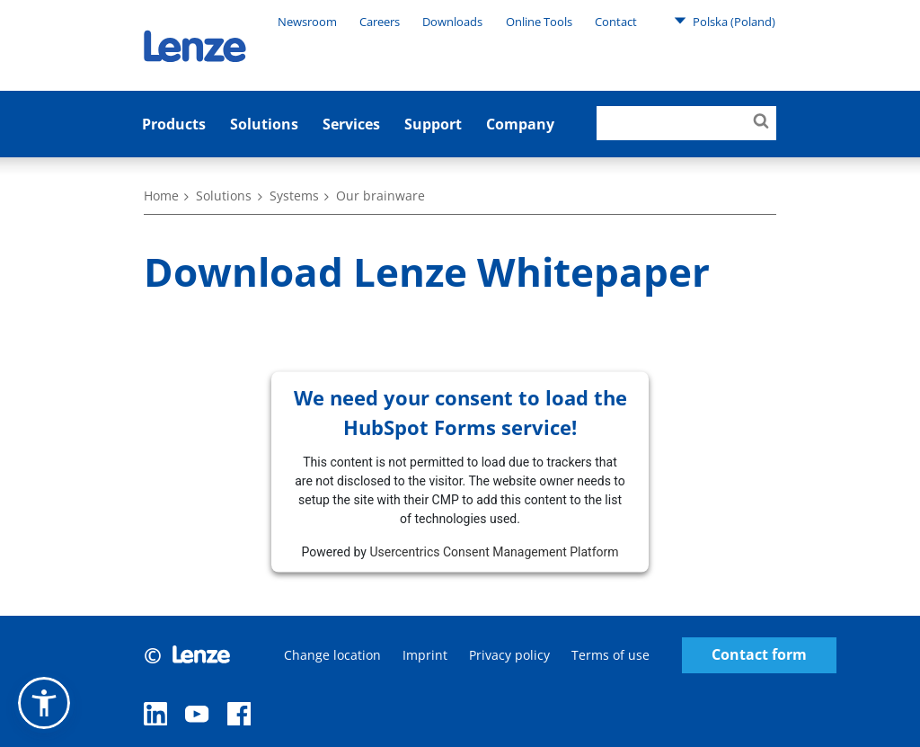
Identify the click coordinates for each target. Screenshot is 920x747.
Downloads (452, 21)
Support (433, 124)
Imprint (424, 654)
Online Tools (539, 21)
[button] (44, 703)
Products (174, 124)
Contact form (759, 654)
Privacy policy (509, 654)
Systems (294, 195)
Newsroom (307, 21)
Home (161, 195)
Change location (332, 654)
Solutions (264, 124)
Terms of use (610, 654)
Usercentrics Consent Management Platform (493, 551)
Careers (379, 21)
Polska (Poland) (724, 21)
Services (351, 124)
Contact (616, 21)
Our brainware (380, 195)
